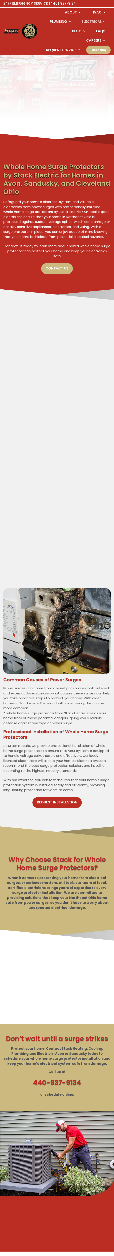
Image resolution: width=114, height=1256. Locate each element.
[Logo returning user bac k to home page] (11, 31)
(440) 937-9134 (62, 3)
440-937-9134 (57, 1082)
